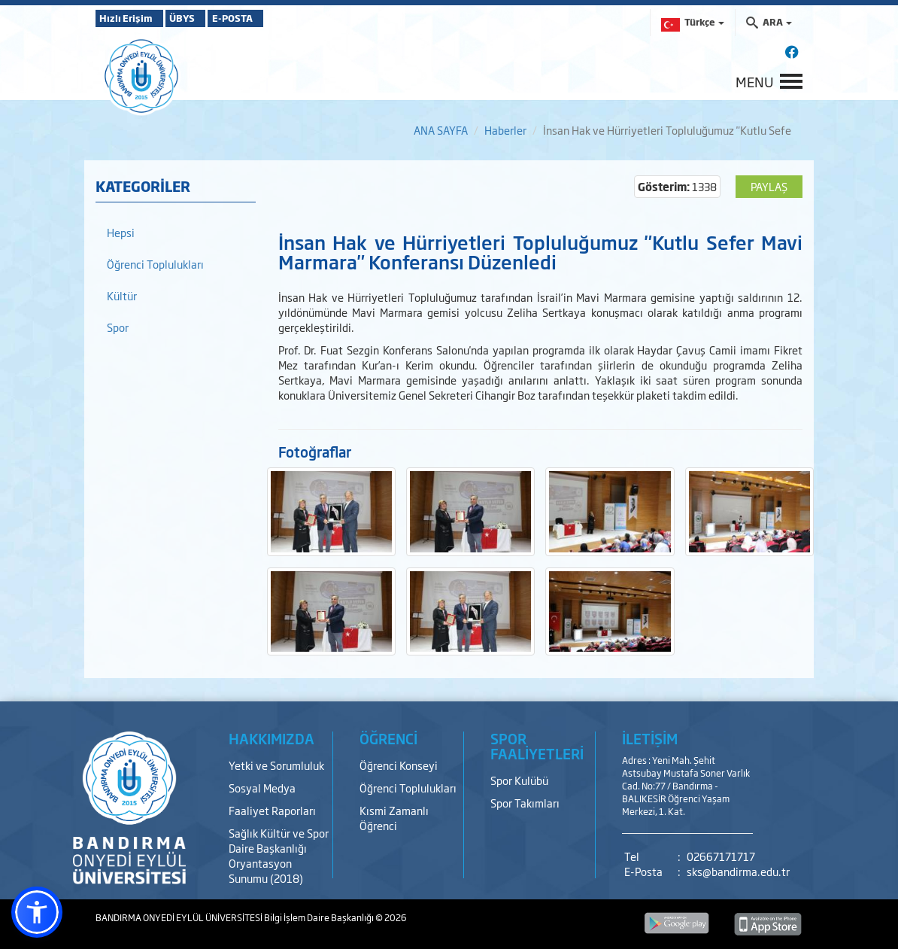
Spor (118, 327)
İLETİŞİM (650, 738)
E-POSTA (276, 18)
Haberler (505, 130)
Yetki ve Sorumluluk (276, 765)
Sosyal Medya (262, 787)
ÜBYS (206, 18)
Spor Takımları (525, 803)
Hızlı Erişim (132, 18)
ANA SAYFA (441, 130)
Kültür (122, 295)
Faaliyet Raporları (272, 810)
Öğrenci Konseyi (399, 765)
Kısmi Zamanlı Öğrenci (394, 817)
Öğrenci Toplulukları (155, 264)
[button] (37, 912)
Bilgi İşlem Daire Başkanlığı (319, 917)
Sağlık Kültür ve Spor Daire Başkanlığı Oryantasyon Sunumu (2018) (279, 855)
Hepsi (121, 232)
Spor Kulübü (519, 780)
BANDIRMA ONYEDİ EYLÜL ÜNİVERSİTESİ (180, 917)
